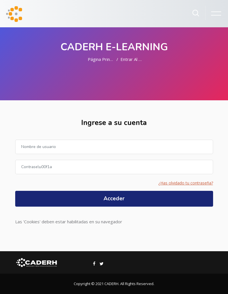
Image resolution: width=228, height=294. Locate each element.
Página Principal (103, 59)
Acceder (114, 198)
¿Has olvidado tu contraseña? (185, 183)
